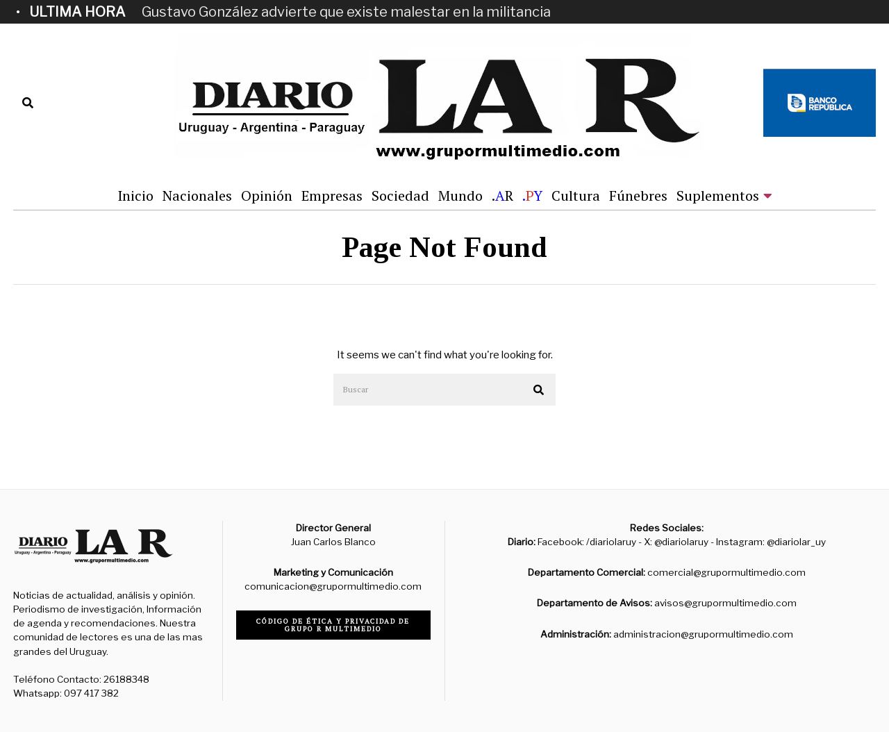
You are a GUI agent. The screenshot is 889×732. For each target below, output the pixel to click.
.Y (532, 195)
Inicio (135, 195)
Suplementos (717, 195)
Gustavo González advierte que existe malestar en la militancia (346, 11)
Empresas (332, 195)
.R (502, 195)
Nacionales (197, 195)
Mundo (460, 195)
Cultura (575, 195)
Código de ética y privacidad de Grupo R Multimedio (333, 625)
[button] (539, 390)
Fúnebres (638, 195)
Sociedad (400, 195)
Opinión (266, 195)
